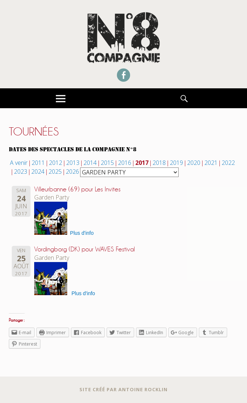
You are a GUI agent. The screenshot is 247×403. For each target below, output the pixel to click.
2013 (72, 163)
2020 (193, 163)
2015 (107, 163)
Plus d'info (82, 233)
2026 (72, 171)
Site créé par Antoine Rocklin (123, 389)
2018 (159, 163)
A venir (19, 163)
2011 (38, 163)
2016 (124, 163)
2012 (55, 163)
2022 (228, 163)
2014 (90, 163)
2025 (55, 171)
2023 (20, 171)
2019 (176, 163)
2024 (37, 171)
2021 (211, 163)
